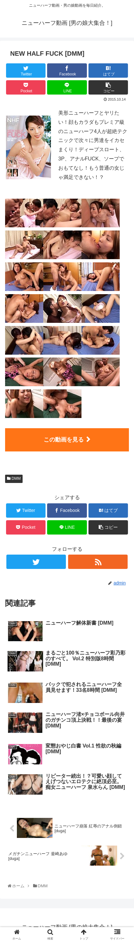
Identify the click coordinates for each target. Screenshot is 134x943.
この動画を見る (64, 439)
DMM (14, 478)
